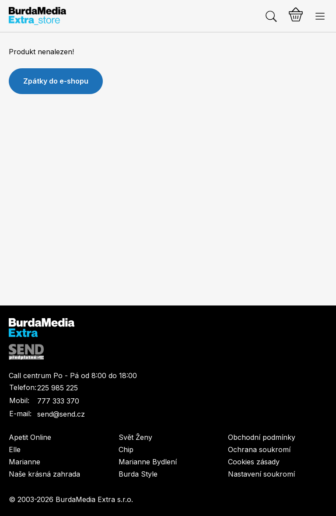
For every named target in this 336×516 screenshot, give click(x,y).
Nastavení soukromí (261, 474)
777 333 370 (58, 401)
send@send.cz (61, 414)
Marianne (24, 461)
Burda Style (138, 474)
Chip (126, 449)
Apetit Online (30, 437)
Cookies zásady (254, 461)
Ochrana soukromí (259, 449)
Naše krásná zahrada (44, 474)
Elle (15, 449)
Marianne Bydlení (148, 461)
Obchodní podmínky (261, 437)
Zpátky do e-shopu (55, 81)
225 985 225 (57, 387)
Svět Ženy (135, 437)
